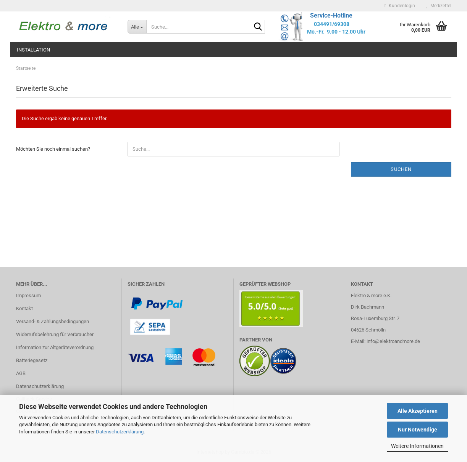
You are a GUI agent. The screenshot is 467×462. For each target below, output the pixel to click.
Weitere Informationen (417, 446)
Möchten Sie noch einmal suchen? (53, 149)
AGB (21, 373)
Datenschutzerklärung (120, 432)
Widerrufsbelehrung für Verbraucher (55, 334)
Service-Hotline (331, 15)
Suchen (401, 169)
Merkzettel (439, 5)
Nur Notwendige (417, 430)
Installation (33, 50)
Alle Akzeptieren (418, 411)
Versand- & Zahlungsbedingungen (52, 321)
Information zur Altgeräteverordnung (55, 347)
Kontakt (24, 308)
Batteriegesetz (31, 360)
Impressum (28, 295)
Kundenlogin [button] (400, 5)
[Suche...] (137, 27)
